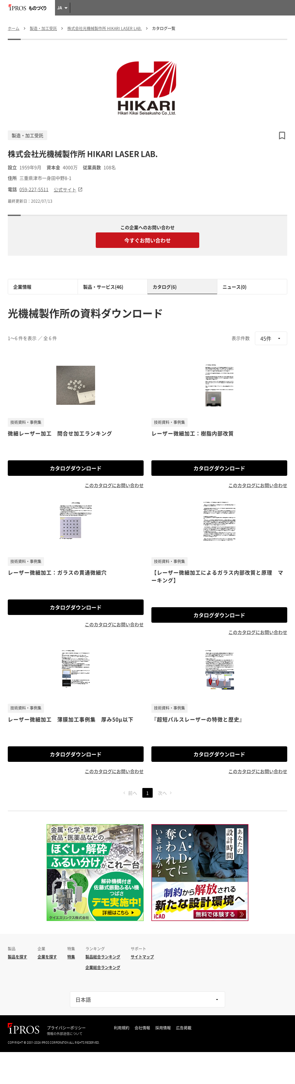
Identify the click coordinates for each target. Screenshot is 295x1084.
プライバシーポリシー (66, 1028)
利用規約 (121, 1028)
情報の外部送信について (64, 1034)
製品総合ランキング (102, 957)
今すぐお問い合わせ (147, 240)
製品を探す (17, 957)
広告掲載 (183, 1028)
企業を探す (47, 957)
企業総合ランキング (102, 967)
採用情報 (163, 1028)
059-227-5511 (34, 189)
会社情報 (142, 1028)
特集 (71, 957)
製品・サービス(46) (103, 286)
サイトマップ (142, 957)
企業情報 (22, 286)
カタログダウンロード (76, 468)
